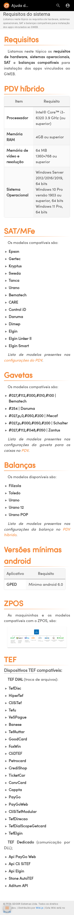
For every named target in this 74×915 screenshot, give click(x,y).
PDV (24, 450)
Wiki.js (39, 908)
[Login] (67, 5)
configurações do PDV (23, 360)
